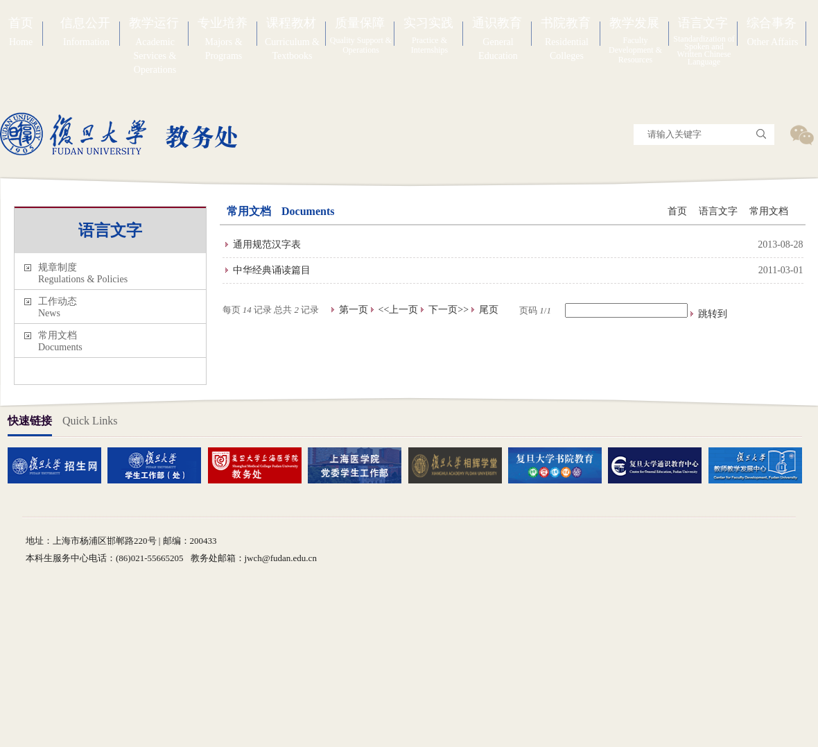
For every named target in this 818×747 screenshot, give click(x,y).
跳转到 (714, 314)
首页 (677, 211)
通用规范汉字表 (267, 244)
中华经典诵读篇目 (272, 270)
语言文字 (718, 211)
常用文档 (768, 211)
